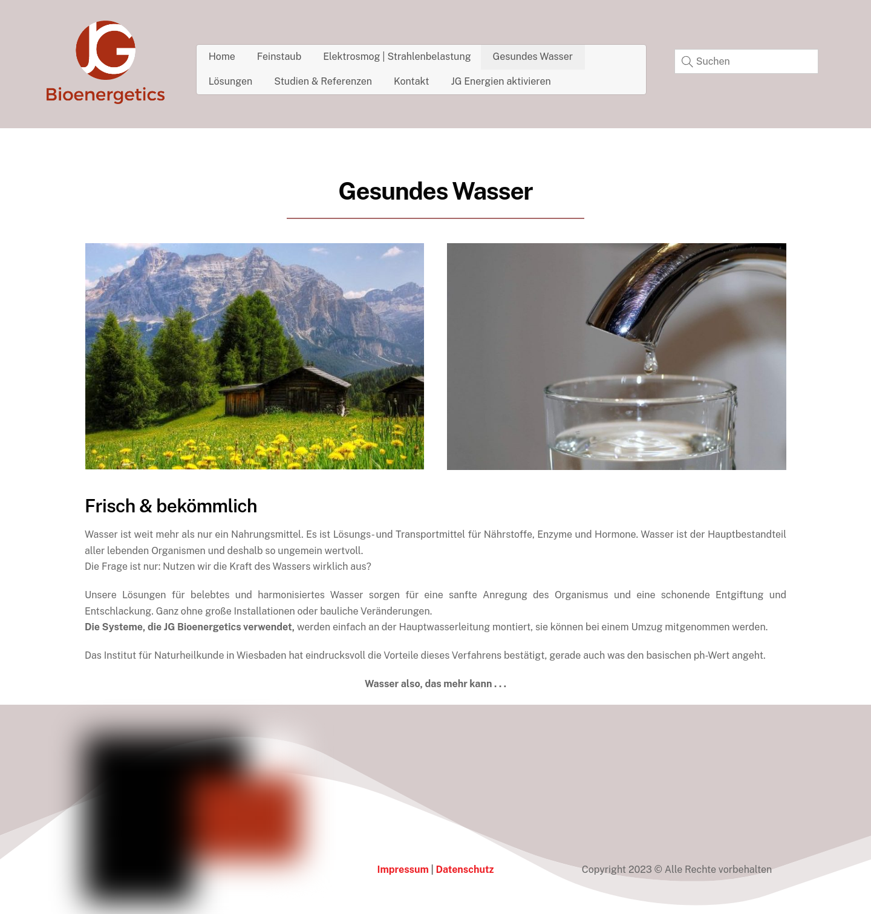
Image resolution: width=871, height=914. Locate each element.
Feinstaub (279, 56)
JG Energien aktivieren (501, 81)
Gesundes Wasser (533, 56)
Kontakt (411, 81)
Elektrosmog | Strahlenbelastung (397, 56)
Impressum (403, 869)
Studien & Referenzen (323, 81)
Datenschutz (465, 869)
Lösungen (231, 81)
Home (222, 56)
